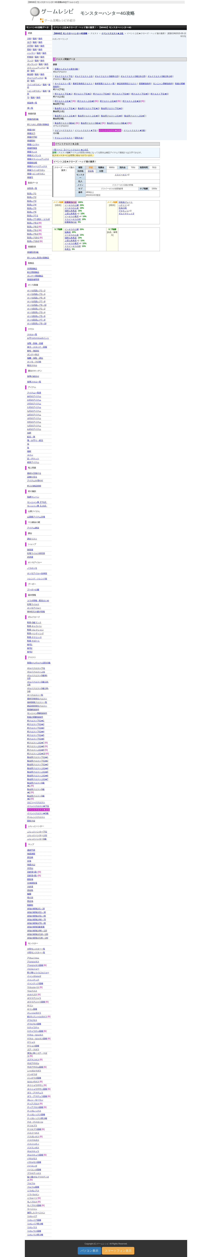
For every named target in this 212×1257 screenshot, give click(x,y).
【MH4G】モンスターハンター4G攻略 (70, 33)
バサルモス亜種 (34, 1162)
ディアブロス (33, 1103)
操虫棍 (30, 74)
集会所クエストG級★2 (91, 123)
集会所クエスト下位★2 (88, 108)
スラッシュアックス (36, 68)
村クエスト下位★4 (120, 94)
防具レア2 (31, 197)
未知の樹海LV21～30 (36, 912)
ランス (30, 60)
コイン (30, 455)
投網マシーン (33, 497)
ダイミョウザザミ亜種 (37, 1089)
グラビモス (32, 1020)
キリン (30, 1005)
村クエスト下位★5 (139, 94)
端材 (29, 451)
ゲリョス (31, 1042)
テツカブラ (32, 1125)
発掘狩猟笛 (32, 148)
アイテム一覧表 (34, 393)
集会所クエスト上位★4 (65, 116)
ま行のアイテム (34, 418)
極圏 (29, 894)
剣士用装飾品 (33, 272)
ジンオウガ (32, 1074)
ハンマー (31, 53)
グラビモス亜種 (34, 1024)
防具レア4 (31, 205)
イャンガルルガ (34, 976)
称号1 (29, 644)
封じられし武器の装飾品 (38, 124)
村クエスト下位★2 (82, 94)
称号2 (29, 648)
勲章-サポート (33, 641)
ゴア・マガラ (33, 1049)
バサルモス (32, 1158)
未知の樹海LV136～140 (37, 938)
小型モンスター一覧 (36, 952)
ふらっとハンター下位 (37, 832)
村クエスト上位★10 (132, 101)
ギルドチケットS (126, 213)
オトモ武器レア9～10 (36, 305)
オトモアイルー (34, 608)
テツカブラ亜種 (34, 1129)
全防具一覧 (32, 188)
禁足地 (30, 901)
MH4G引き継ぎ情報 (36, 611)
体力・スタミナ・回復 (37, 347)
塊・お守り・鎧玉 (35, 440)
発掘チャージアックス (37, 166)
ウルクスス (32, 991)
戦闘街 (30, 905)
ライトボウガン (34, 84)
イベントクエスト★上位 (112, 33)
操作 (40, 38)
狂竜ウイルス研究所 (36, 553)
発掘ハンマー (33, 144)
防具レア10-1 (33, 237)
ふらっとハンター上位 (37, 835)
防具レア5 (31, 208)
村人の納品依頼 (34, 486)
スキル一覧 (32, 334)
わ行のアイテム (34, 429)
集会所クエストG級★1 (65, 123)
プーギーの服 (33, 589)
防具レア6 (31, 212)
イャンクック (33, 980)
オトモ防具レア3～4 (36, 312)
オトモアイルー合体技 (37, 573)
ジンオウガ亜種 (34, 1078)
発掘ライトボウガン (36, 170)
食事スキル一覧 (34, 382)
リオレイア (32, 1216)
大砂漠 (30, 886)
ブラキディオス (34, 1173)
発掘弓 (30, 177)
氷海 (29, 861)
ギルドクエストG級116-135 (133, 76)
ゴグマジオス (33, 1059)
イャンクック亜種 (35, 983)
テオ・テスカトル (35, 1122)
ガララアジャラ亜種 (36, 1002)
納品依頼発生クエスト (127, 83)
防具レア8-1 (32, 223)
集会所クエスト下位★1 (65, 108)
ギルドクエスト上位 (84, 76)
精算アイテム (33, 462)
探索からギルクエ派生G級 (66, 69)
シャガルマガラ (34, 1071)
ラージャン (32, 1209)
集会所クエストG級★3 (117, 123)
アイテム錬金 (33, 528)
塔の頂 (30, 897)
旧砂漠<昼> (32, 872)
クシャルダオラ (34, 1013)
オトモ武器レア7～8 (36, 301)
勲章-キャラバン (34, 626)
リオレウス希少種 (35, 1235)
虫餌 (29, 433)
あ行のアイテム (34, 396)
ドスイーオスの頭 (73, 219)
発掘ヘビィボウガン (36, 174)
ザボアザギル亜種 (35, 1067)
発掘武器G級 (33, 119)
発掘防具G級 (33, 252)
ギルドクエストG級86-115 (106, 76)
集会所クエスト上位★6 (111, 116)
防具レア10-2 (33, 241)
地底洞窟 (31, 854)
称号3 (29, 652)
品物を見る (32, 477)
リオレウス (32, 1227)
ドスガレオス (33, 1136)
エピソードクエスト (64, 130)
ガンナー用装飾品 (35, 276)
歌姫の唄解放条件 (35, 717)
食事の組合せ (33, 376)
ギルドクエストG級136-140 (160, 76)
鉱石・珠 (31, 437)
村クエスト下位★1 (63, 94)
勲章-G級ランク (34, 622)
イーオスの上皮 (72, 208)
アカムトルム (33, 958)
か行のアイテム (34, 400)
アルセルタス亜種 (35, 965)
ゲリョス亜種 (33, 1046)
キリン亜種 (32, 1009)
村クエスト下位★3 (101, 94)
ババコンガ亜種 (34, 1169)
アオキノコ (124, 211)
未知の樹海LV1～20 (36, 909)
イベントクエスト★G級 (134, 130)
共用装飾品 (32, 268)
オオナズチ (32, 994)
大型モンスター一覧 (36, 949)
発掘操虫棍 (32, 163)
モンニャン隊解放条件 (163, 83)
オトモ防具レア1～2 (36, 309)
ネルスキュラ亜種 (35, 1155)
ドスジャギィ (33, 1144)
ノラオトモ (32, 568)
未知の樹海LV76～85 (36, 923)
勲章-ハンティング (35, 633)
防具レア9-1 (32, 230)
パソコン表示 (89, 1250)
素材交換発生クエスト (83, 83)
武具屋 (30, 557)
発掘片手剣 (32, 137)
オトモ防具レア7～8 (36, 320)
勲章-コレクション (35, 630)
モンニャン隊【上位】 (37, 506)
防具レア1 (31, 193)
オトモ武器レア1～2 (36, 290)
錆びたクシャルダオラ (37, 1016)
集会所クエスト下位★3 (111, 108)
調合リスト (32, 539)
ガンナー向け (33, 354)
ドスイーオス (121, 175)
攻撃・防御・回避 (35, 343)
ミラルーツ (32, 1198)
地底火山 (31, 864)
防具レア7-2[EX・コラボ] (38, 219)
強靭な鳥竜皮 (71, 211)
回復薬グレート (126, 202)
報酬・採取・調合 (35, 358)
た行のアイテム (34, 407)
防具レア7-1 (32, 215)
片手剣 (30, 46)
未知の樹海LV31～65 (36, 916)
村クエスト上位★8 (85, 101)
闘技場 (30, 879)
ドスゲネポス (33, 1140)
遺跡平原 (31, 850)
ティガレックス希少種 (37, 1118)
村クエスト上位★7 (63, 101)
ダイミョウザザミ (35, 1085)
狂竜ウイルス (33, 604)
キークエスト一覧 (63, 83)
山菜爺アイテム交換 (36, 517)
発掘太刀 (31, 133)
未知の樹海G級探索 (36, 927)
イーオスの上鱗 (72, 205)
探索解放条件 (145, 83)
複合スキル (32, 365)
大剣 (29, 38)
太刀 (29, 42)
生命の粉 (123, 208)
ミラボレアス (33, 1190)
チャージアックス (35, 78)
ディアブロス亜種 (35, 1107)
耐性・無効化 (33, 351)
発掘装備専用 (33, 279)
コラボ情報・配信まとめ (38, 600)
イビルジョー (33, 969)
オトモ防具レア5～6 (36, 316)
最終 (35, 38)
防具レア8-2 (32, 227)
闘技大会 (79, 138)
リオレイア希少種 (35, 1224)
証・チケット (33, 458)
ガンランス (32, 64)
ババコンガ (32, 1166)
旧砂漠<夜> (32, 875)
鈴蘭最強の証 (71, 202)
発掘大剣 (31, 130)
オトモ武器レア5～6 (36, 298)
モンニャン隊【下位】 (37, 502)
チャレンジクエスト (64, 138)
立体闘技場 (32, 883)
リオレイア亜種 (34, 1220)
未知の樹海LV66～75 (36, 919)
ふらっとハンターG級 (37, 839)
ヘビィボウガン (34, 91)
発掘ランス (32, 152)
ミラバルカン (33, 1194)
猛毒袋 (68, 232)
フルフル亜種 (33, 1187)
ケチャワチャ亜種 (35, 1031)
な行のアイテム (34, 411)
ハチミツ (123, 205)
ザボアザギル (33, 1063)
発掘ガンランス (34, 155)
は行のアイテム (34, 415)
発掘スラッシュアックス (38, 159)
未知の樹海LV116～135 (37, 934)
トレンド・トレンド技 (37, 579)
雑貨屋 (30, 550)
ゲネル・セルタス (35, 1035)
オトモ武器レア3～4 (36, 294)
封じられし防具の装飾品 (38, 257)
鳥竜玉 (68, 249)
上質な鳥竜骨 (71, 213)
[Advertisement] (119, 48)
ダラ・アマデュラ (35, 1093)
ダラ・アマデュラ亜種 (37, 1096)
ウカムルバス (33, 987)
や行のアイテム (34, 422)
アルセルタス (33, 961)
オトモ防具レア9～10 (36, 323)
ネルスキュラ (33, 1151)
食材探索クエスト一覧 (105, 83)
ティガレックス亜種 (36, 1114)
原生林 (30, 857)
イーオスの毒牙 (72, 216)
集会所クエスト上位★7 (134, 116)
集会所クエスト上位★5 (88, 116)
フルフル (31, 1183)
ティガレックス (34, 1111)
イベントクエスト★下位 (86, 130)
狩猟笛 (30, 57)
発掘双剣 (31, 141)
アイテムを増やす (35, 480)
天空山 (30, 868)
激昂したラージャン (36, 1212)
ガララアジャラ (34, 998)
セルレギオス (33, 1081)
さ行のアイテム (34, 403)
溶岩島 (91, 171)
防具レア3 (31, 201)
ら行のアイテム (34, 425)
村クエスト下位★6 (159, 94)
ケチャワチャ (33, 1027)
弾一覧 (30, 108)
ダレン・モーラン (35, 1100)
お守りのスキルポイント (38, 338)
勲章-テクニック (34, 637)
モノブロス (32, 1202)
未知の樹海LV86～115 (37, 931)
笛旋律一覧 (32, 103)
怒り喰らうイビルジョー (38, 972)
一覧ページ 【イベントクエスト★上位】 (70, 150)
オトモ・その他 (34, 362)
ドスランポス (33, 1147)
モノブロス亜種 (34, 1205)
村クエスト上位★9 (108, 101)
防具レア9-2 (32, 234)
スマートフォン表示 (118, 1250)
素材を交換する (34, 473)
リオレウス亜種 (34, 1231)
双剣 (29, 49)
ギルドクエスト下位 (64, 76)
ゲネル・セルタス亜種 (37, 1038)
